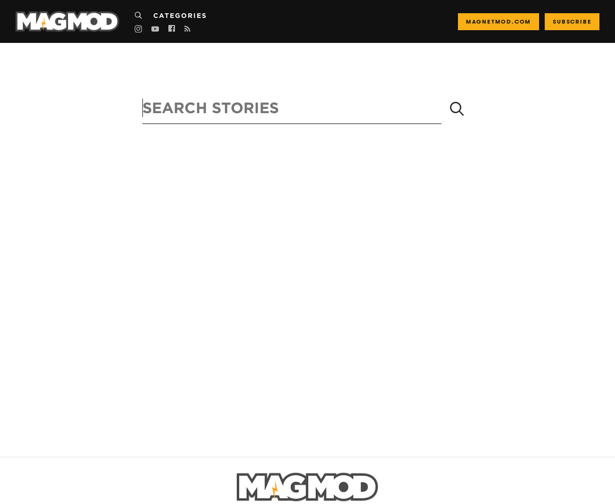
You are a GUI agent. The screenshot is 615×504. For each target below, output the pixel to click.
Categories (180, 15)
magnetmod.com (498, 21)
